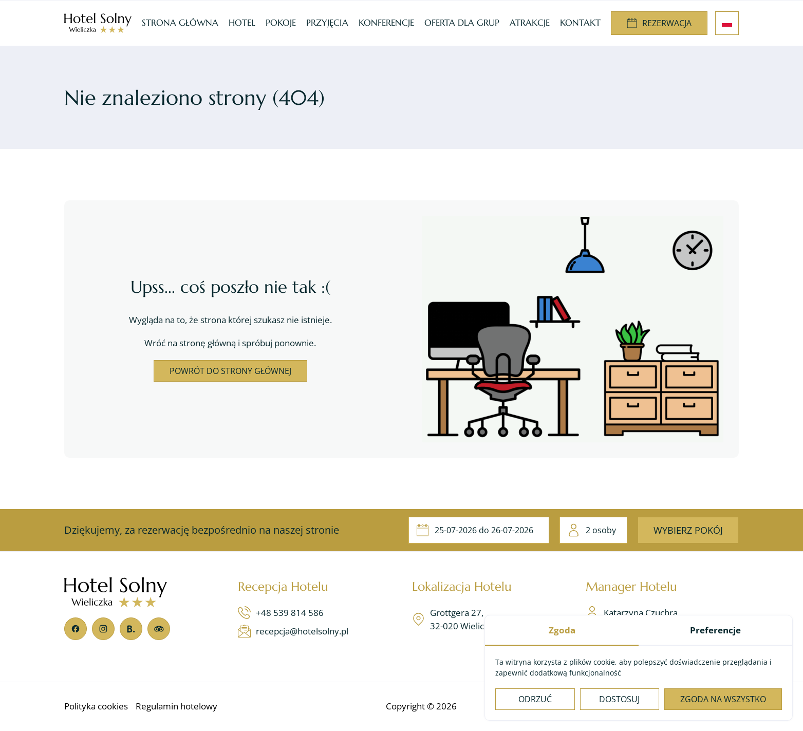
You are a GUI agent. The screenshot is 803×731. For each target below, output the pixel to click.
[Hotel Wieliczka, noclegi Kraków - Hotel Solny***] (98, 23)
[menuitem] (180, 23)
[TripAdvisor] (158, 628)
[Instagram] (103, 628)
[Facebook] (75, 628)
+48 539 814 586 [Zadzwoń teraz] (281, 612)
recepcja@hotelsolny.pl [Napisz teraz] (293, 631)
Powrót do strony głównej (230, 371)
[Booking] (131, 628)
